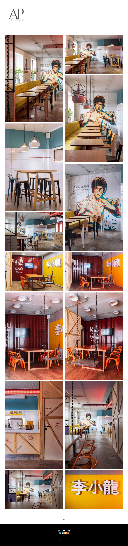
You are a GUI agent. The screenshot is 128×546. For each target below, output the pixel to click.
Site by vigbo (64, 540)
